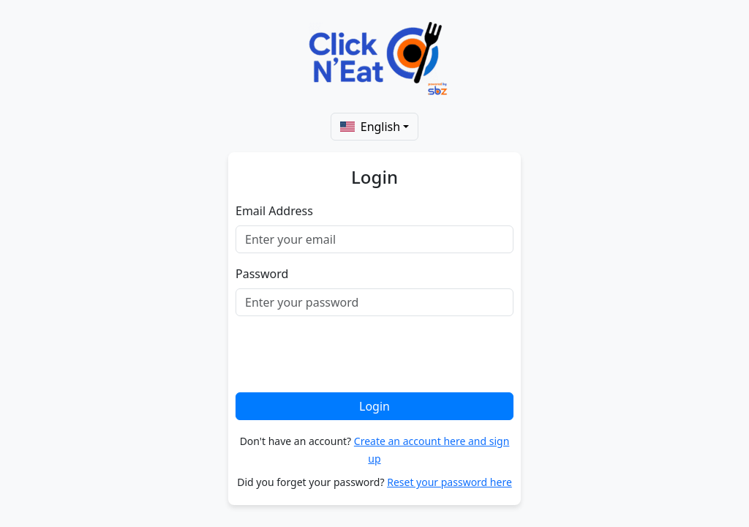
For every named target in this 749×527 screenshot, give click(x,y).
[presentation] (347, 356)
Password (262, 274)
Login (374, 406)
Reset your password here (449, 482)
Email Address (274, 211)
